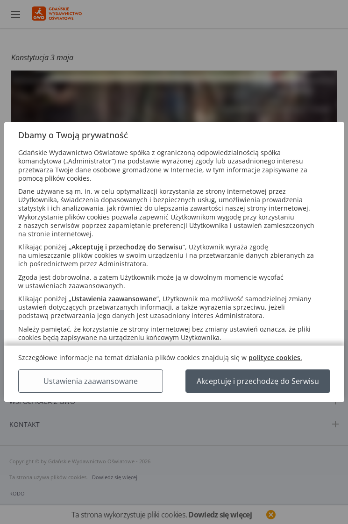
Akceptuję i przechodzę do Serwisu (258, 381)
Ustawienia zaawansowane (90, 381)
